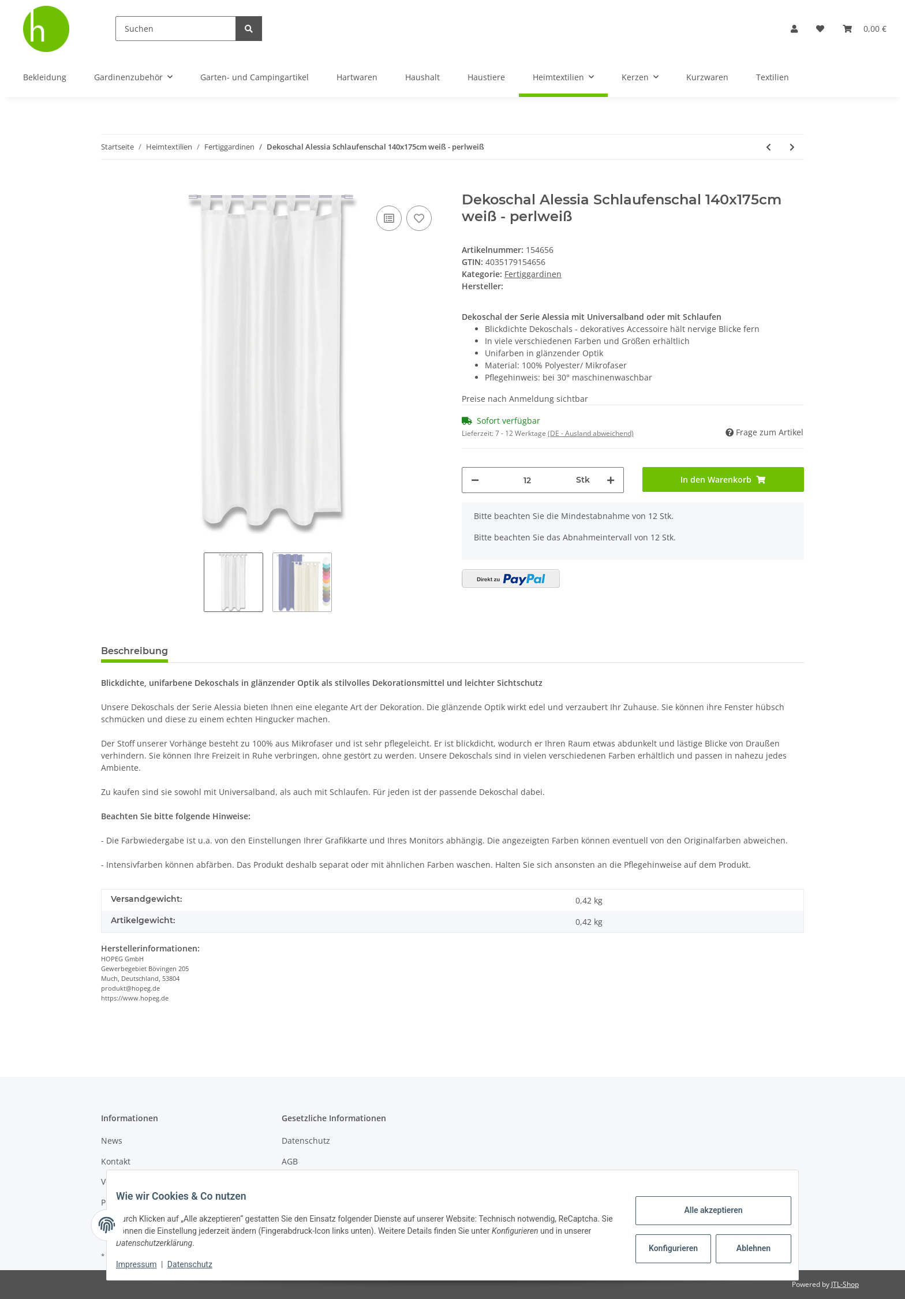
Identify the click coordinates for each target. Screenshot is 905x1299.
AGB (290, 1161)
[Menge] (527, 480)
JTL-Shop (845, 1284)
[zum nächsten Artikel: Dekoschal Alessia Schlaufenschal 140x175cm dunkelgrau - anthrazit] (792, 147)
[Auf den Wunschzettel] (419, 218)
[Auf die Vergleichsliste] (389, 218)
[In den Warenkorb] (110, 185)
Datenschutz (306, 1140)
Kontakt (115, 1161)
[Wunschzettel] (820, 28)
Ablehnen (744, 1248)
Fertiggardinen (533, 273)
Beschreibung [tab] (134, 650)
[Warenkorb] (864, 28)
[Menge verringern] (475, 480)
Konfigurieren (665, 1248)
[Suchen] (175, 28)
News (111, 1140)
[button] (794, 28)
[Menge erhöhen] (610, 480)
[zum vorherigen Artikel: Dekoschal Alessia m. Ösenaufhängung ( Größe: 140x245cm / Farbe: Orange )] (768, 147)
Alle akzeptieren (704, 1210)
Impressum (145, 1264)
